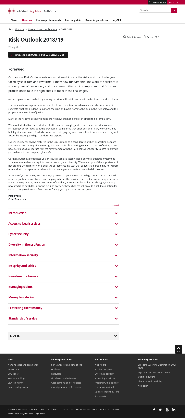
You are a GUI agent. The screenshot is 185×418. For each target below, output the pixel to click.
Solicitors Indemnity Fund (107, 391)
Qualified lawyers (146, 376)
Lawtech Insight (15, 382)
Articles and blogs (16, 378)
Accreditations (114, 409)
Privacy (42, 409)
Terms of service (99, 409)
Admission (143, 385)
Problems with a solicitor (107, 382)
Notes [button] (64, 336)
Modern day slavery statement (20, 413)
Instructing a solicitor (105, 378)
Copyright (33, 409)
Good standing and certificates (66, 382)
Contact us (173, 2)
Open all (115, 205)
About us (19, 29)
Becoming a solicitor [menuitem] (97, 20)
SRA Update (13, 369)
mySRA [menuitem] (117, 20)
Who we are (100, 364)
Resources (56, 373)
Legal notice (40, 413)
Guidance (56, 369)
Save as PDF (151, 37)
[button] (63, 213)
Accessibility (53, 409)
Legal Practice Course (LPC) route (154, 372)
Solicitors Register (103, 369)
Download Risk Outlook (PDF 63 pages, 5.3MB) (39, 54)
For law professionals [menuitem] (48, 20)
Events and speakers (18, 387)
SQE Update (14, 373)
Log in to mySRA (158, 2)
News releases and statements (23, 364)
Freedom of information (17, 409)
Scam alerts (100, 396)
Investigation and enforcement (66, 387)
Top (179, 349)
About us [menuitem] (27, 20)
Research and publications (42, 29)
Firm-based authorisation (63, 378)
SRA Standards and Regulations (66, 364)
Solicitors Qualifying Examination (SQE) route (157, 366)
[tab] (63, 214)
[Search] (174, 10)
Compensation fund (104, 387)
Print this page (132, 37)
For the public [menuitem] (73, 20)
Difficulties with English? (80, 409)
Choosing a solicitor (104, 373)
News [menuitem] (14, 20)
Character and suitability (150, 381)
